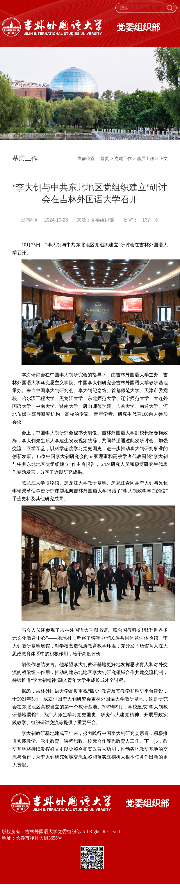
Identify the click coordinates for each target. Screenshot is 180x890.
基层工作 (145, 158)
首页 (104, 158)
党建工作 (123, 158)
